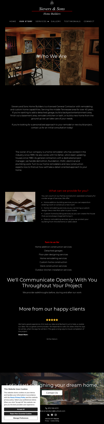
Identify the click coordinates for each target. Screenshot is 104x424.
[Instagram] (55, 414)
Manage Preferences (20, 418)
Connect (89, 21)
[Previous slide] (13, 329)
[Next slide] (91, 329)
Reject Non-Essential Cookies (21, 414)
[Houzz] (48, 414)
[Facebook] (52, 414)
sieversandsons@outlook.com (53, 411)
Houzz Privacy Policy (17, 397)
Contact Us (52, 392)
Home (13, 21)
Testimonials (72, 21)
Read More (23, 335)
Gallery (56, 21)
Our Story (26, 21)
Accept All (21, 409)
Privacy (47, 421)
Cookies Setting (55, 421)
